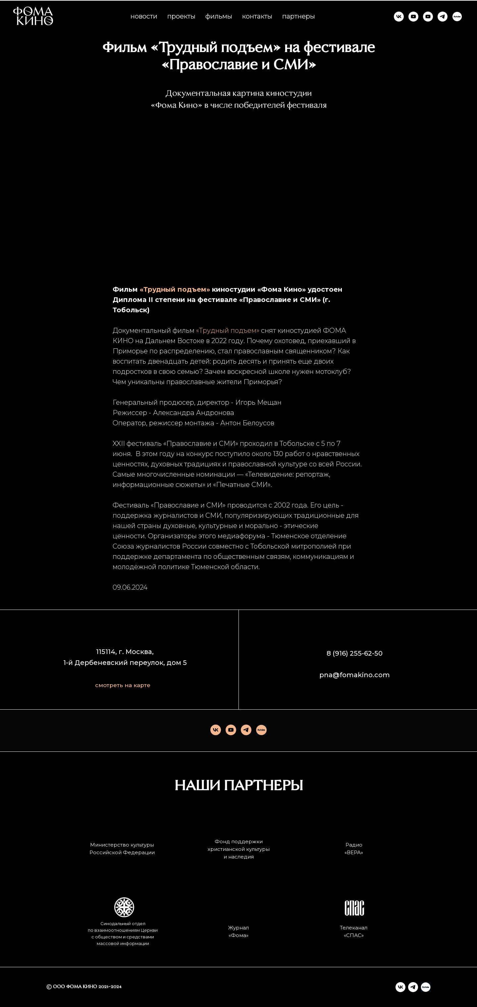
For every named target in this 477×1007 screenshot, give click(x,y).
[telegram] (246, 730)
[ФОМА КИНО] (399, 17)
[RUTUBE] (457, 17)
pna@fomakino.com (354, 675)
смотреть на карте (122, 685)
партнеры (298, 16)
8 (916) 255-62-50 (355, 653)
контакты (257, 16)
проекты (181, 16)
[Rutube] (261, 730)
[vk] (215, 730)
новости (144, 16)
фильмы (218, 16)
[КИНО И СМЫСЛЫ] (428, 17)
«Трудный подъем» (227, 330)
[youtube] (231, 730)
